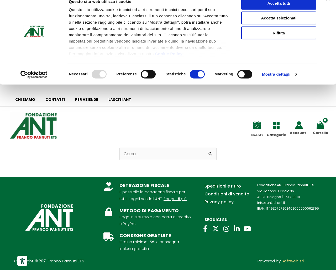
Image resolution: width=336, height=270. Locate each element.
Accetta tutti (278, 13)
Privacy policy (219, 202)
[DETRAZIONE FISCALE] (108, 186)
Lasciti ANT (108, 99)
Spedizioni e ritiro (222, 186)
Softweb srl (293, 261)
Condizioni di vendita (226, 194)
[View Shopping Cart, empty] (321, 124)
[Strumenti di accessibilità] (22, 261)
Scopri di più (175, 198)
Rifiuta (279, 42)
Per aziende (78, 99)
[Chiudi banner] (328, 8)
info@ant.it (266, 202)
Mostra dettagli (276, 84)
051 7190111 (292, 197)
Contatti (50, 99)
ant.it (281, 202)
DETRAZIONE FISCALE (144, 185)
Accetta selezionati (278, 27)
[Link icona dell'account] (299, 125)
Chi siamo (24, 99)
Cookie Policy (169, 63)
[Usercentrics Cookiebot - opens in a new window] (34, 84)
